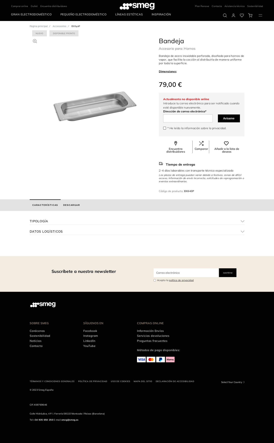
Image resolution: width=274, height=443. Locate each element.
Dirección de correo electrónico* (184, 111)
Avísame (229, 118)
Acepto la (175, 280)
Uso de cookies (120, 381)
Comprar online (19, 6)
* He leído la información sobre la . (196, 128)
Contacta (217, 6)
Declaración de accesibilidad (175, 381)
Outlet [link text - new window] (34, 6)
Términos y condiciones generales (52, 381)
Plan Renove (202, 6)
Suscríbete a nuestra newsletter (84, 271)
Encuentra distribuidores (53, 6)
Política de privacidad (92, 381)
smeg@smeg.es (69, 419)
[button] (34, 41)
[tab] (45, 205)
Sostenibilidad (255, 6)
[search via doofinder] (225, 15)
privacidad (219, 128)
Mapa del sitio (143, 381)
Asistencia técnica (235, 6)
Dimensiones (167, 71)
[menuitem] (32, 14)
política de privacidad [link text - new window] (181, 280)
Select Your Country (231, 382)
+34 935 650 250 (43, 419)
